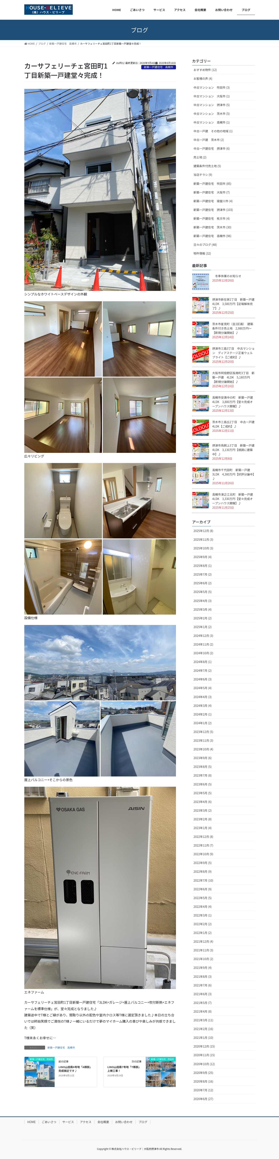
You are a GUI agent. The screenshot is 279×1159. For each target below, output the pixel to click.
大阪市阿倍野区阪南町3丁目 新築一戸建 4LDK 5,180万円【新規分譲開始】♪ (233, 377)
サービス (68, 1122)
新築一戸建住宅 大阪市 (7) (212, 192)
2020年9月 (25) (203, 1073)
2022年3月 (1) (203, 915)
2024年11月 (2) (203, 644)
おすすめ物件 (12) (205, 70)
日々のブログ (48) (205, 245)
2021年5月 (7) (203, 1003)
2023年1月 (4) (203, 828)
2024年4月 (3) (203, 697)
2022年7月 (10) (203, 880)
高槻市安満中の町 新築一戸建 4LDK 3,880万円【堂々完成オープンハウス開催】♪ (232, 401)
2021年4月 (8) (203, 1011)
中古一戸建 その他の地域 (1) (213, 131)
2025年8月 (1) (203, 566)
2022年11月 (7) (203, 845)
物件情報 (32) (202, 253)
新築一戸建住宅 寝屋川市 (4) (213, 201)
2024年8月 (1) (203, 662)
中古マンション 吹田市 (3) (212, 87)
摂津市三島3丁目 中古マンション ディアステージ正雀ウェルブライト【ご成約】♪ (233, 352)
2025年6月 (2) (203, 583)
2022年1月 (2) (203, 933)
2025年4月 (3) (203, 601)
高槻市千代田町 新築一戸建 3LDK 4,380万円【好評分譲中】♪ (233, 474)
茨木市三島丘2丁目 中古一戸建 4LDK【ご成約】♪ (235, 424)
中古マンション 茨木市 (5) (212, 113)
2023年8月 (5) (203, 766)
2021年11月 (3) (203, 950)
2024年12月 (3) (203, 635)
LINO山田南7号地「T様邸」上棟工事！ (124, 1069)
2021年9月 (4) (203, 967)
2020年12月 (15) (204, 1046)
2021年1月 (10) (203, 1037)
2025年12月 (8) (203, 531)
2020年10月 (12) (204, 1064)
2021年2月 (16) (203, 1029)
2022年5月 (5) (203, 898)
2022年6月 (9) (203, 889)
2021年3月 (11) (203, 1020)
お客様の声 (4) (203, 78)
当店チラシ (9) (203, 175)
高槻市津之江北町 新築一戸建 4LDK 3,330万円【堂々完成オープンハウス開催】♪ (234, 498)
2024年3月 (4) (203, 705)
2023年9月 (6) (203, 758)
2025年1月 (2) (203, 627)
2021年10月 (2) (203, 959)
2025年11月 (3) (203, 539)
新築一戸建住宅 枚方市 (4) (212, 218)
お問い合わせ (124, 1122)
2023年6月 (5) (203, 784)
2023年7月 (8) (203, 775)
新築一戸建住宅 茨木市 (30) (212, 227)
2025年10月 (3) (203, 548)
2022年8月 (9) (203, 871)
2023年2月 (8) (203, 819)
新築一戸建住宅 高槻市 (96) (212, 236)
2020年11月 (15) (204, 1055)
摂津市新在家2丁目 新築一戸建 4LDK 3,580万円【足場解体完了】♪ (233, 303)
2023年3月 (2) (203, 810)
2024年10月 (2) (203, 653)
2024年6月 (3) (203, 679)
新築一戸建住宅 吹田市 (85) (212, 183)
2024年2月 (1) (203, 714)
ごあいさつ (49, 1122)
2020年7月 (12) (203, 1090)
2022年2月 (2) (203, 924)
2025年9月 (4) (203, 557)
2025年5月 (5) (203, 592)
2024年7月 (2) (203, 670)
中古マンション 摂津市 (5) (212, 105)
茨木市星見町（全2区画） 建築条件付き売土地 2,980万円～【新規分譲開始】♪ (232, 328)
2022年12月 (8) (203, 836)
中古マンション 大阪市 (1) (212, 96)
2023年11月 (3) (203, 740)
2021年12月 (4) (203, 941)
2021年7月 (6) (203, 985)
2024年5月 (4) (203, 688)
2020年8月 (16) (203, 1081)
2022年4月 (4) (203, 906)
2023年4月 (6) (203, 802)
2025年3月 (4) (203, 609)
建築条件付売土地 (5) (207, 166)
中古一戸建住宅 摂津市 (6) (212, 148)
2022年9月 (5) (203, 863)
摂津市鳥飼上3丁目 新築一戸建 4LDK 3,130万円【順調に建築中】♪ (235, 449)
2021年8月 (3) (203, 976)
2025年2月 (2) (203, 618)
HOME (31, 1122)
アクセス (85, 1122)
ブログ (143, 1122)
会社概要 (103, 1122)
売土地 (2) (200, 157)
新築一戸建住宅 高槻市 (61, 1047)
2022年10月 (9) (203, 854)
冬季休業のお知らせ (226, 276)
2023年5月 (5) (203, 793)
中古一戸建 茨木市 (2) (209, 140)
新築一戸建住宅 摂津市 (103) (213, 210)
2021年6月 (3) (203, 994)
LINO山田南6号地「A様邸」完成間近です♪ (75, 1069)
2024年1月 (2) (203, 723)
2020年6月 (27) (203, 1099)
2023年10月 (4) (203, 749)
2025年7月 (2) (203, 574)
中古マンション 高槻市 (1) (212, 122)
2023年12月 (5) (203, 732)
